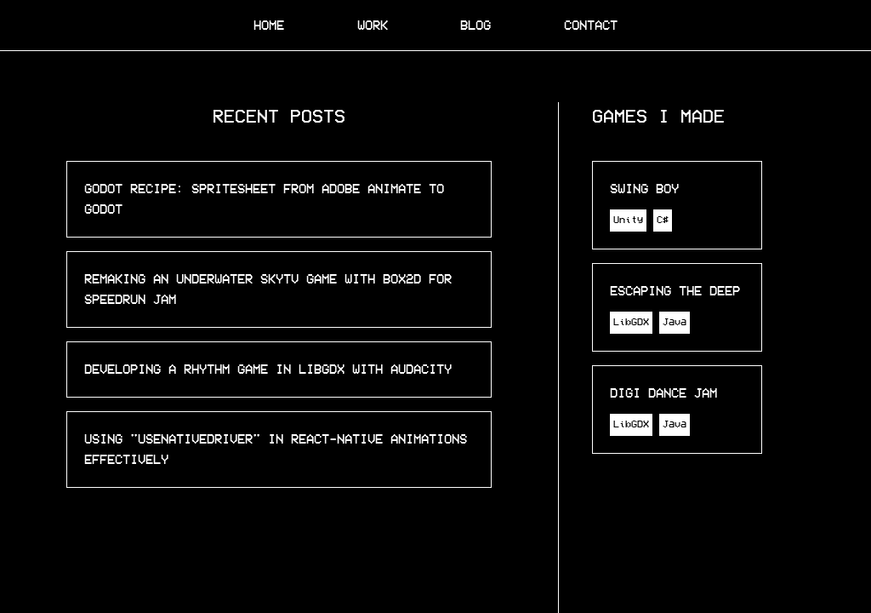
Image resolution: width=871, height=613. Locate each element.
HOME (268, 25)
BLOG (475, 25)
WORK (372, 25)
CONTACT (591, 25)
